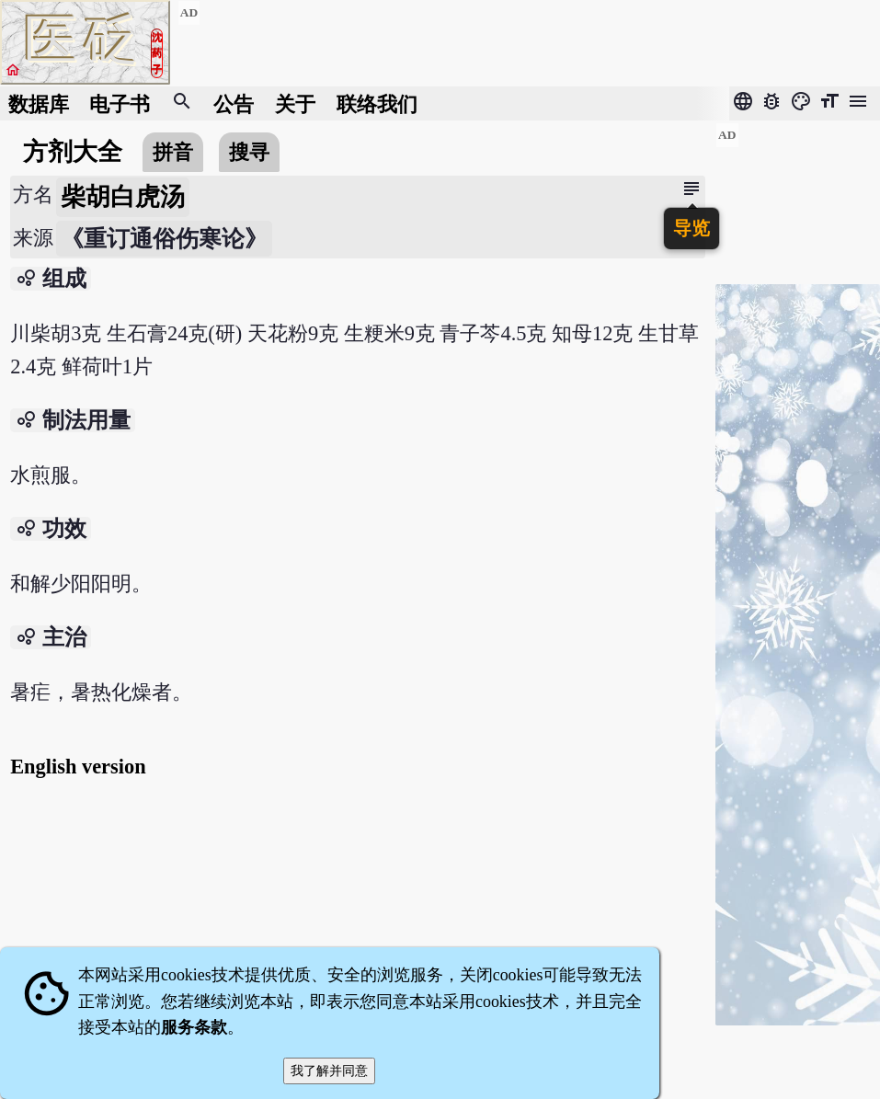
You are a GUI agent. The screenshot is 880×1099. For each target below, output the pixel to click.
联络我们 (377, 103)
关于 (295, 103)
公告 (233, 103)
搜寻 (249, 152)
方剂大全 (72, 152)
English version (77, 766)
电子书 (119, 103)
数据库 (38, 103)
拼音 (173, 152)
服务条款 (194, 1027)
